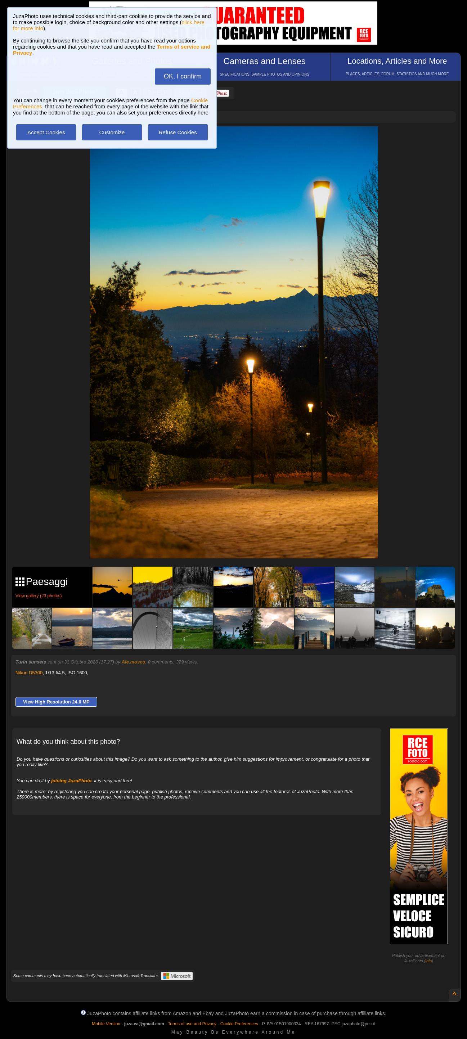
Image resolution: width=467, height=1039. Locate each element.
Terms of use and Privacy (192, 1023)
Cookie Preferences (239, 1023)
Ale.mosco (133, 662)
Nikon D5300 (28, 672)
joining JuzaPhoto (71, 780)
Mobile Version (106, 1023)
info (429, 961)
